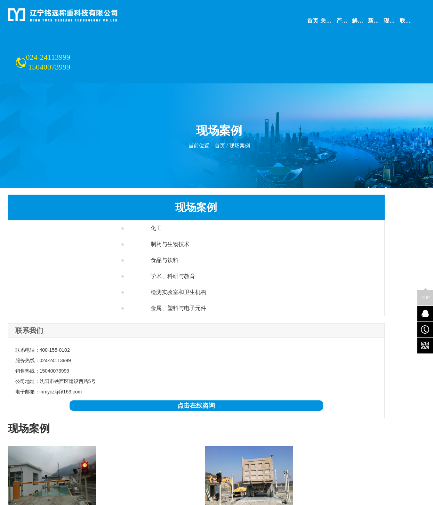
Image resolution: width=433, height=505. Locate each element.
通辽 (161, 394)
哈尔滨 (119, 394)
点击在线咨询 (56, 363)
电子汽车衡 (88, 429)
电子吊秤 (139, 438)
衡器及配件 (88, 468)
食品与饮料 (56, 218)
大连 (98, 394)
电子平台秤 (141, 468)
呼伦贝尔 (204, 394)
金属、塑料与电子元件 (70, 266)
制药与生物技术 (61, 202)
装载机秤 (86, 458)
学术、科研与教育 (64, 234)
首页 (219, 106)
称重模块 (139, 448)
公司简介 (17, 429)
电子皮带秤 (141, 429)
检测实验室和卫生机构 (70, 250)
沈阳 (78, 394)
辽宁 (59, 394)
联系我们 (17, 438)
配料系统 (86, 448)
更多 (228, 394)
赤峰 (180, 394)
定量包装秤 (141, 458)
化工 (47, 186)
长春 (141, 394)
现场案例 (241, 106)
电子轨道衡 (88, 438)
